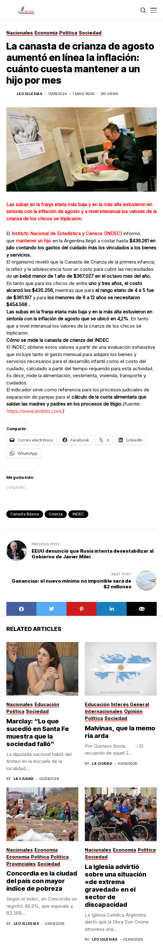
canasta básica (24, 514)
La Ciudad (24, 779)
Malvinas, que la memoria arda (120, 732)
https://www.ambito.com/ (34, 411)
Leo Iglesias (29, 94)
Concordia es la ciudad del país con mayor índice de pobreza (41, 881)
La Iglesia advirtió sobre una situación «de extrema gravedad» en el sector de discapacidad (115, 885)
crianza (56, 514)
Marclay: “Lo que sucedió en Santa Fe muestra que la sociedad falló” (37, 732)
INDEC (78, 514)
